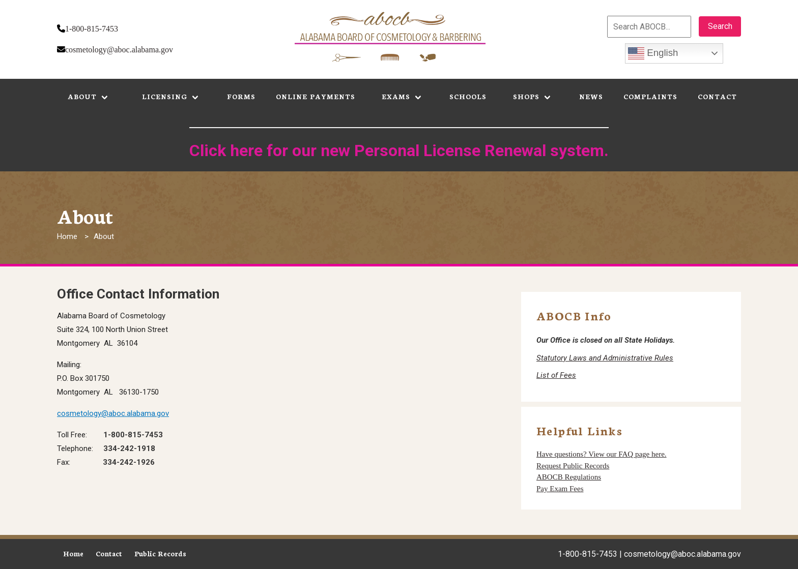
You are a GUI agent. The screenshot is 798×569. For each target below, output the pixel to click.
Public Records (160, 553)
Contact (717, 96)
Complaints (650, 96)
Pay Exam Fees (559, 489)
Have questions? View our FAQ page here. (601, 454)
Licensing (164, 96)
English (653, 53)
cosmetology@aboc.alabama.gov (119, 49)
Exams (396, 96)
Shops (526, 96)
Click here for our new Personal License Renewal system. (399, 150)
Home (67, 236)
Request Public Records (572, 466)
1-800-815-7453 (91, 28)
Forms (241, 96)
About (82, 96)
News (591, 96)
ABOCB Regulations (568, 477)
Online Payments (315, 96)
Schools (468, 96)
